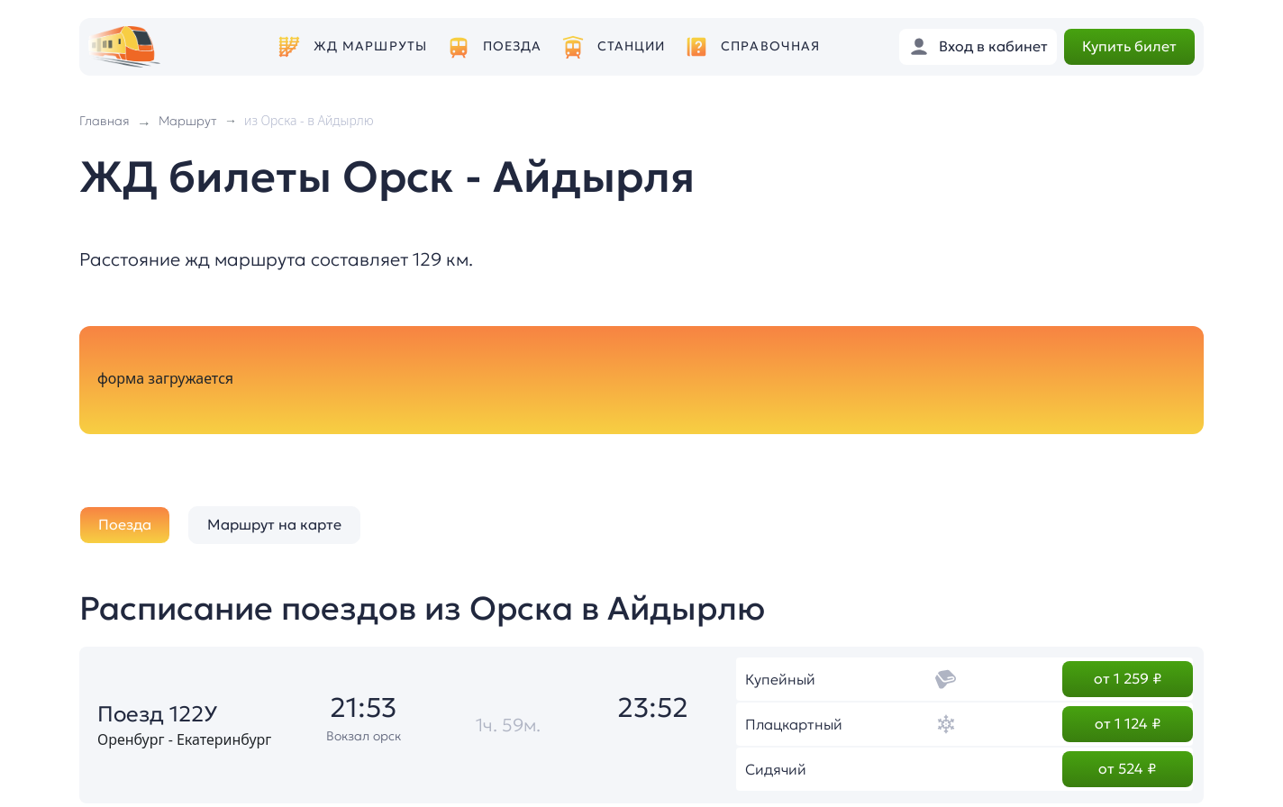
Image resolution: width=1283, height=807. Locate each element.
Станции (631, 46)
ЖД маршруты (370, 46)
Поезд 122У (157, 714)
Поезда (512, 46)
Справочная (770, 46)
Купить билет (1129, 46)
